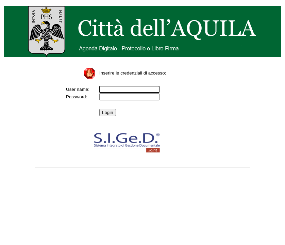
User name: (77, 89)
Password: (76, 96)
